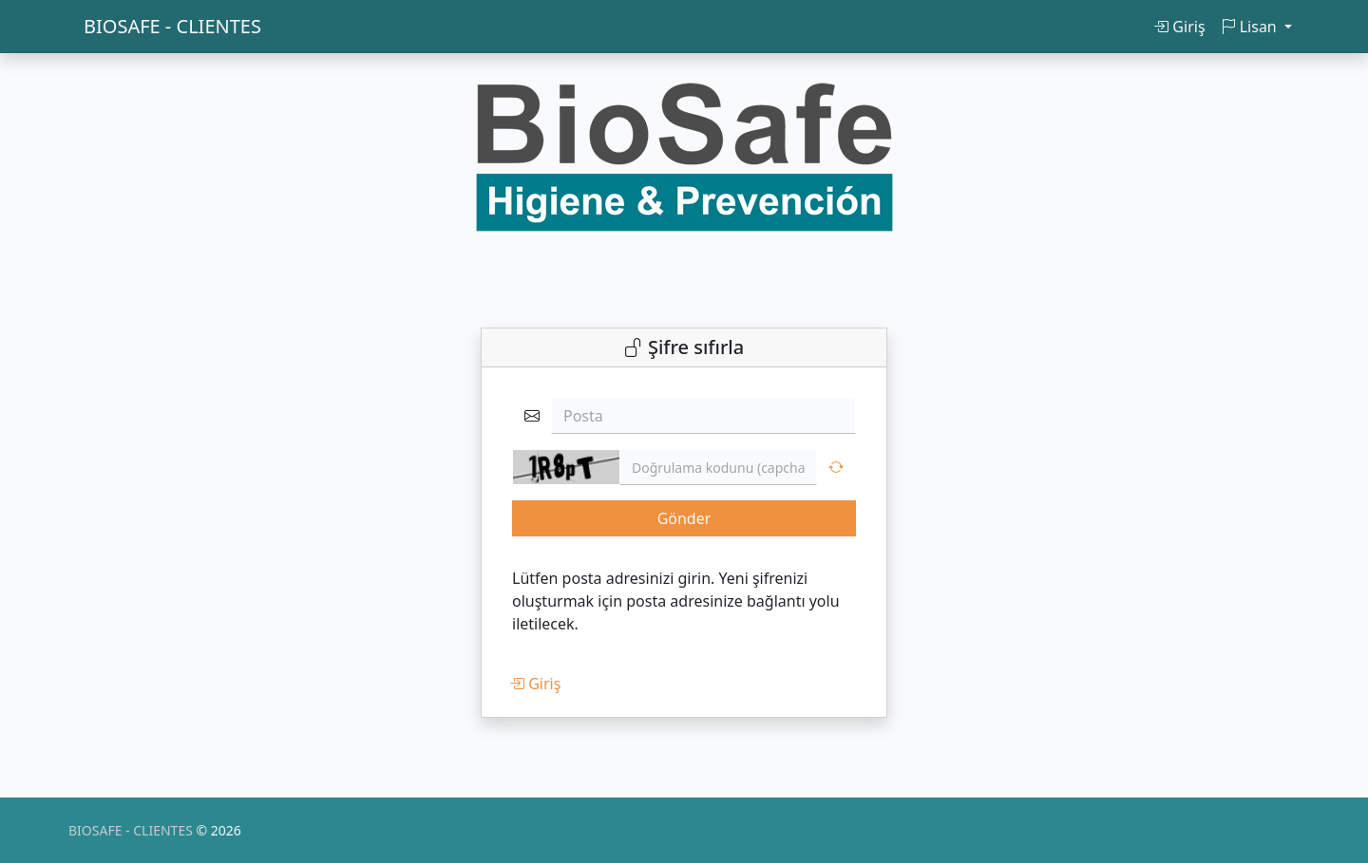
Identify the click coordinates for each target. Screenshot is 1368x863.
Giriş (1179, 26)
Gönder (684, 518)
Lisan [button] (1251, 26)
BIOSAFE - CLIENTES (172, 26)
